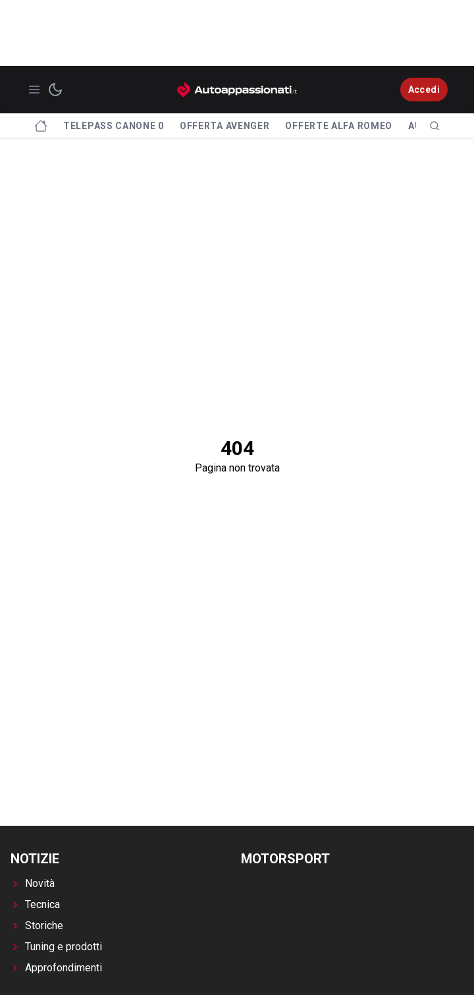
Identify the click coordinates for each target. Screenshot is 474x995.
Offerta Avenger (225, 125)
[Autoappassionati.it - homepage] (237, 89)
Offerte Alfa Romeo (338, 125)
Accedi (424, 89)
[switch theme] (55, 89)
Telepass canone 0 (113, 125)
